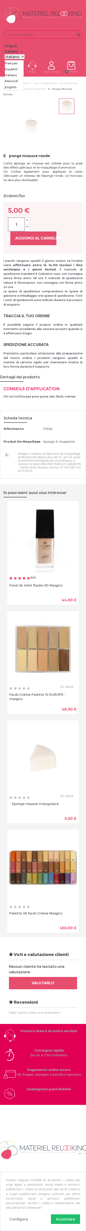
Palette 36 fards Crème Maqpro (35, 913)
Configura (18, 1219)
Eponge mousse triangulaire (34, 803)
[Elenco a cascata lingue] (14, 51)
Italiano (11, 75)
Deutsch (11, 81)
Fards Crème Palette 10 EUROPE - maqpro (37, 696)
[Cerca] (43, 34)
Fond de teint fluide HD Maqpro (35, 585)
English (11, 87)
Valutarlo (43, 983)
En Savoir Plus (14, 195)
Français (11, 63)
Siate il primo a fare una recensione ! (35, 1012)
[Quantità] (16, 224)
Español (11, 69)
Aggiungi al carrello (35, 238)
